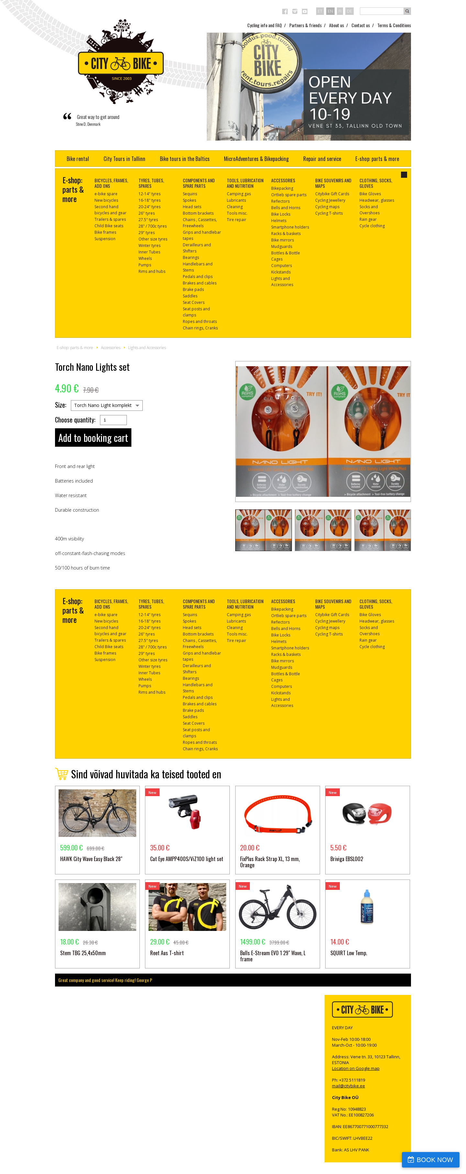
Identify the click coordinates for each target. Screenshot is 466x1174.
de (349, 11)
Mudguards (281, 246)
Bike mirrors (282, 240)
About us (336, 25)
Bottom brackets (198, 213)
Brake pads (193, 289)
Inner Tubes (149, 252)
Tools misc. (237, 213)
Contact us (360, 25)
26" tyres (147, 213)
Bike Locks (280, 214)
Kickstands (281, 272)
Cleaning (235, 206)
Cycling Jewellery (330, 200)
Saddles (190, 296)
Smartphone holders (290, 227)
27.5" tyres (148, 219)
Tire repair (236, 219)
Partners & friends (305, 25)
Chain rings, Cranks (200, 328)
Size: (60, 405)
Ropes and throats (200, 321)
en (330, 11)
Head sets (192, 206)
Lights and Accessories (147, 347)
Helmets (278, 220)
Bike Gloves (370, 194)
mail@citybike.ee (348, 1086)
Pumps (145, 265)
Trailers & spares (110, 219)
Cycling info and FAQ (264, 25)
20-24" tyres (150, 206)
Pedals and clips (198, 276)
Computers (281, 265)
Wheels (145, 258)
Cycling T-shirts (329, 213)
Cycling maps (327, 206)
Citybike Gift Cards (332, 194)
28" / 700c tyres (153, 226)
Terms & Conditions (394, 25)
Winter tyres (150, 245)
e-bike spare (105, 194)
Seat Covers (194, 302)
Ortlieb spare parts (288, 194)
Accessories (110, 347)
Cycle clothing (372, 226)
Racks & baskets (286, 233)
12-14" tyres (150, 194)
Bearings (191, 257)
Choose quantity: (75, 419)
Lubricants (236, 200)
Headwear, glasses (377, 200)
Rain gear (368, 219)
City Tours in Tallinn (124, 159)
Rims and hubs (152, 271)
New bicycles (106, 200)
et (320, 11)
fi (339, 11)
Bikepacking (282, 188)
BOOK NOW (435, 1159)
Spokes (189, 200)
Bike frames (105, 232)
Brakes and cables (199, 283)
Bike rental (78, 159)
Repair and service (322, 159)
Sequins (190, 194)
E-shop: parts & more (377, 159)
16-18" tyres (150, 200)
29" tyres (147, 232)
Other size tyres (153, 239)
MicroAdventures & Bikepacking (256, 159)
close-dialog (404, 175)
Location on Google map (356, 1068)
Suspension (105, 238)
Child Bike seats (108, 226)
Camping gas (239, 194)
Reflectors (280, 201)
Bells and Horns (285, 207)
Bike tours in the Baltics (185, 159)
